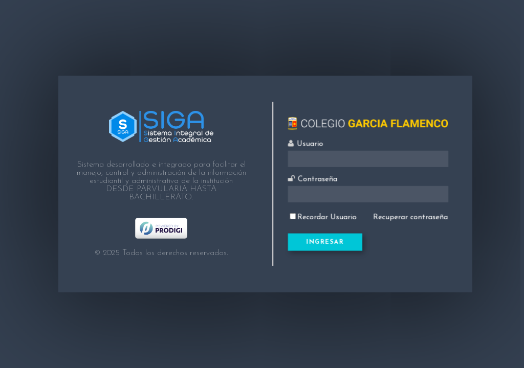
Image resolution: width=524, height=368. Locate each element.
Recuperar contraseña (407, 214)
